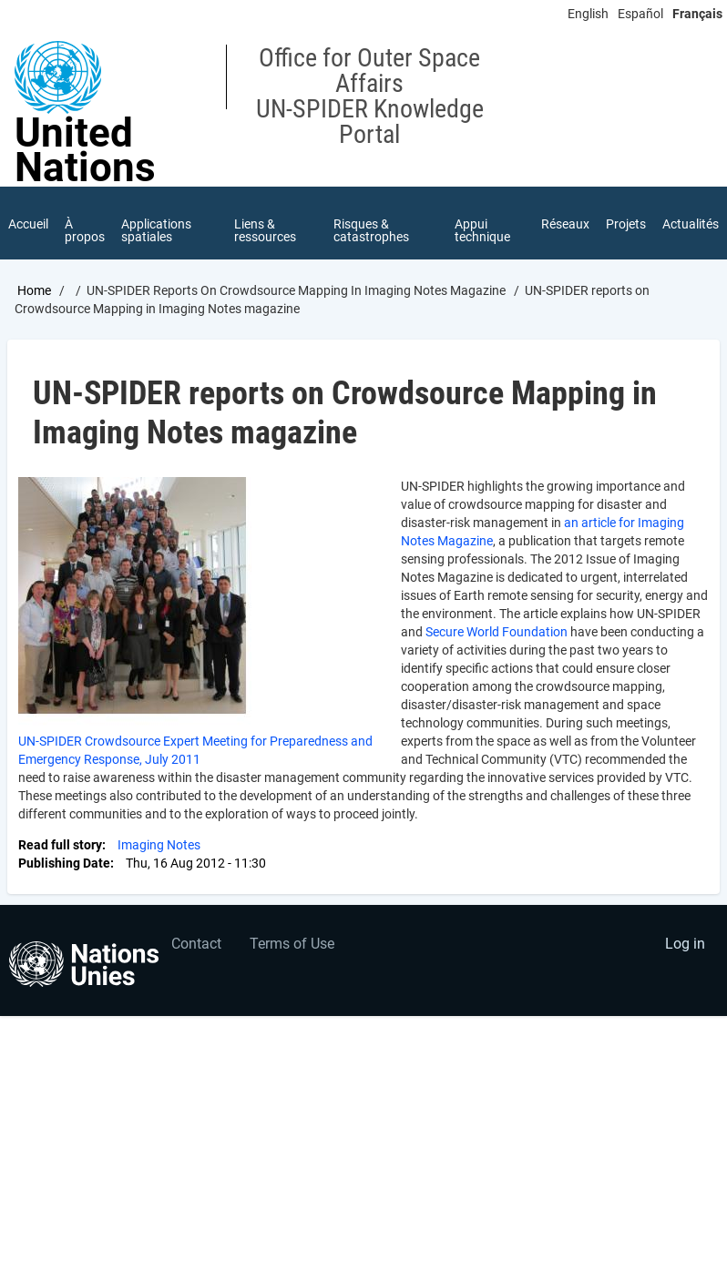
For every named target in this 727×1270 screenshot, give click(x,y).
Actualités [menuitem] (690, 224)
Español (640, 13)
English (588, 13)
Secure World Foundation (496, 632)
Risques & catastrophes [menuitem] (371, 230)
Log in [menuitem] (685, 943)
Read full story (60, 845)
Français (697, 13)
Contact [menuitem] (196, 943)
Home (34, 290)
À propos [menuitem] (85, 230)
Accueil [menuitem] (28, 224)
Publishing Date (64, 863)
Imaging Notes (159, 845)
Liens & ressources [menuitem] (265, 230)
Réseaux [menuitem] (565, 224)
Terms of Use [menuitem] (292, 943)
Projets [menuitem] (626, 224)
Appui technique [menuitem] (482, 230)
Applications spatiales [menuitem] (156, 230)
